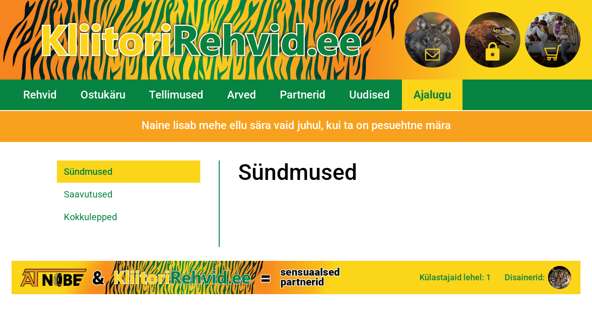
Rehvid (40, 94)
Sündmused (88, 171)
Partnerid (303, 94)
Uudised (369, 94)
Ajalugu (432, 94)
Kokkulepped (90, 216)
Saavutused (88, 194)
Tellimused (176, 94)
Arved (241, 94)
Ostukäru (102, 94)
